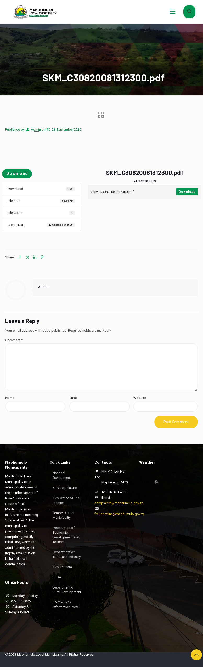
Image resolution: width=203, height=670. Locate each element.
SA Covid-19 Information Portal (66, 604)
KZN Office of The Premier (66, 500)
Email (73, 398)
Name (9, 398)
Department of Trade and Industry (67, 554)
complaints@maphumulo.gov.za (118, 503)
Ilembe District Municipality (63, 515)
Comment (14, 340)
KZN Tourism (62, 567)
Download (17, 173)
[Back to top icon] (196, 654)
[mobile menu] (172, 11)
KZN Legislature (65, 488)
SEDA (57, 577)
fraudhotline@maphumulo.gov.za (119, 514)
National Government (62, 475)
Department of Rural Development (67, 589)
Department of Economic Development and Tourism (66, 535)
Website (139, 398)
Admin (36, 129)
